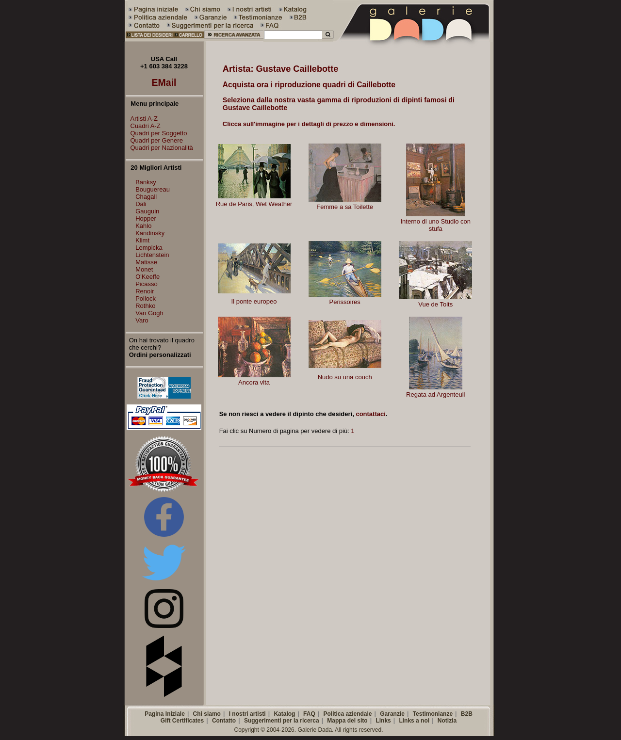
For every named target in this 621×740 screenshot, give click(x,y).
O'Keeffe (147, 276)
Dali (140, 204)
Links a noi (414, 720)
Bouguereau (152, 189)
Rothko (145, 305)
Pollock (145, 298)
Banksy (145, 182)
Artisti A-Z (142, 118)
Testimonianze (433, 713)
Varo (141, 320)
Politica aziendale (347, 713)
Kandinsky (149, 233)
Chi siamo (207, 713)
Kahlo (143, 225)
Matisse (146, 262)
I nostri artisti (247, 713)
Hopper (145, 218)
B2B (467, 713)
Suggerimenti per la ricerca (281, 720)
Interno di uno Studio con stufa (435, 225)
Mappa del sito (347, 720)
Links (383, 720)
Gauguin (147, 211)
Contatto (224, 720)
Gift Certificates (182, 720)
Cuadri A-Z (143, 125)
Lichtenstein (152, 254)
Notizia (447, 720)
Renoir (144, 291)
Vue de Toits (435, 304)
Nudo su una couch (345, 377)
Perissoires (344, 302)
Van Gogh (149, 313)
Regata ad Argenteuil (435, 394)
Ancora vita (254, 382)
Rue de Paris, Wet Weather (254, 204)
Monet (144, 269)
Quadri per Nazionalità (159, 147)
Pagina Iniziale (165, 713)
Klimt (142, 240)
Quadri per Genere (154, 140)
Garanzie (392, 713)
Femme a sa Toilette (344, 206)
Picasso (146, 284)
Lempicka (149, 247)
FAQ (309, 713)
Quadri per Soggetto (156, 133)
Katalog (284, 713)
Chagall (146, 196)
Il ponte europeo (254, 301)
